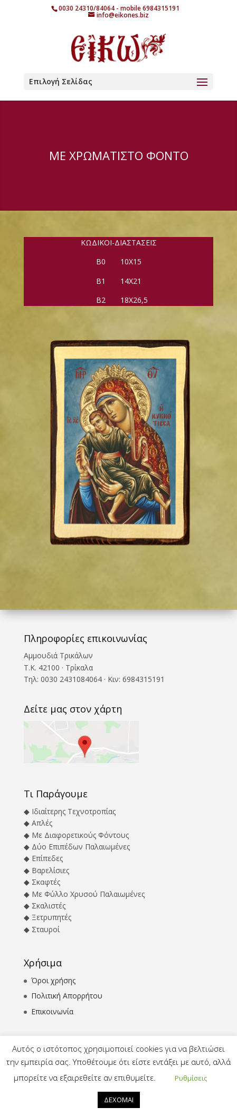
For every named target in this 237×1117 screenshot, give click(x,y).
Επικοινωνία (52, 1011)
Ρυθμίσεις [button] (191, 1078)
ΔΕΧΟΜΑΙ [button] (119, 1099)
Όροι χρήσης (53, 980)
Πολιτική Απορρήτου (66, 996)
